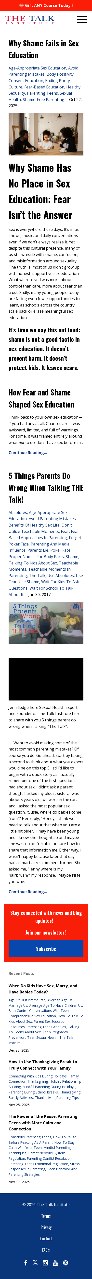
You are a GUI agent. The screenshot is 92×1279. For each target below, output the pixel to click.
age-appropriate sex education (37, 68)
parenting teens (42, 93)
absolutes (18, 512)
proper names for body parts (36, 556)
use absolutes (60, 575)
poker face (60, 550)
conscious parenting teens (30, 1137)
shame (72, 556)
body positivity (60, 74)
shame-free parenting (43, 99)
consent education (26, 80)
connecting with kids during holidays (38, 1076)
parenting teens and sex (46, 1026)
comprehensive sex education (32, 1016)
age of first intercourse (27, 1000)
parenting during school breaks (33, 1092)
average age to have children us (55, 1005)
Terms (46, 1216)
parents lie (37, 550)
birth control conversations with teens (39, 1010)
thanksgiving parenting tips (57, 1097)
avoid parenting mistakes (52, 518)
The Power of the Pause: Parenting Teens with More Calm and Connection (43, 1123)
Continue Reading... (28, 452)
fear (65, 531)
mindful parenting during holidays (49, 1086)
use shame (29, 581)
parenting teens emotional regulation (38, 1163)
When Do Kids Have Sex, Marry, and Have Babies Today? (43, 989)
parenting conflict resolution (49, 1158)
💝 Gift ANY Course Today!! (46, 5)
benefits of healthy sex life (34, 525)
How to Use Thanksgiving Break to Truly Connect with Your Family (43, 1065)
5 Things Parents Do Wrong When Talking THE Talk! (46, 487)
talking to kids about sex (33, 563)
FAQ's (46, 1250)
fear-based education (44, 87)
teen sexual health (42, 1037)
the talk (37, 575)
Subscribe (46, 948)
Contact (46, 1239)
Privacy (46, 1227)
